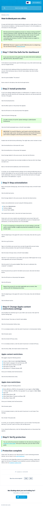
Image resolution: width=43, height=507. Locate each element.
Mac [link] (8, 15)
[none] (28, 2)
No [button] (31, 478)
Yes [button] (26, 478)
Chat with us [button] (22, 497)
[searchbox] (21, 8)
